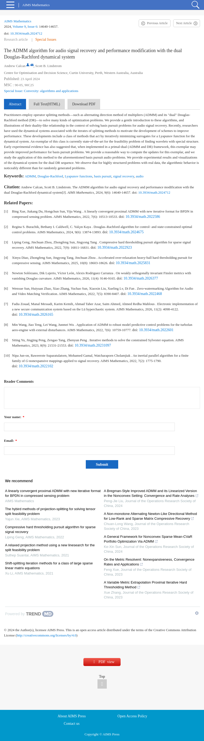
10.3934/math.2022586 (143, 217)
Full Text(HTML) (46, 104)
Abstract (15, 104)
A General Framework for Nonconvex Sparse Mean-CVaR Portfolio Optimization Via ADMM (148, 539)
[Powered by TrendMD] (29, 614)
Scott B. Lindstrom (48, 66)
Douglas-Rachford (50, 176)
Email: (10, 441)
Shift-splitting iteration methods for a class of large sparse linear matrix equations (49, 565)
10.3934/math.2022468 (145, 294)
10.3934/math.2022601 (156, 330)
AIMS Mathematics (17, 21)
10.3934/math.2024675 (126, 232)
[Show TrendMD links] (197, 613)
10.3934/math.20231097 (93, 345)
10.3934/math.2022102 (36, 366)
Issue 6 (32, 26)
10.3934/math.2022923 (114, 247)
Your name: (14, 417)
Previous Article (157, 23)
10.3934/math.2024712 (26, 33)
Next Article (184, 23)
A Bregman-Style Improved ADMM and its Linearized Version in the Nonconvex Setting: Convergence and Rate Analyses (151, 493)
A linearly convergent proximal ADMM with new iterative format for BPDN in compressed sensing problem (53, 493)
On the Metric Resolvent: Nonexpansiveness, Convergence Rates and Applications (149, 561)
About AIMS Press (72, 716)
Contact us (72, 724)
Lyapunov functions (78, 176)
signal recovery (123, 176)
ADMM (30, 176)
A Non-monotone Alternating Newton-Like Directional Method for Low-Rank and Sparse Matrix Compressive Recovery (150, 516)
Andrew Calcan (15, 66)
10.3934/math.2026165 (36, 315)
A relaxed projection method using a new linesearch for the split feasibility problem (50, 547)
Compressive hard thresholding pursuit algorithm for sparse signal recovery (50, 529)
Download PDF (84, 104)
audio (139, 176)
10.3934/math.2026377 (141, 278)
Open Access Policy (132, 716)
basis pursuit (102, 176)
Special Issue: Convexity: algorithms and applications (41, 91)
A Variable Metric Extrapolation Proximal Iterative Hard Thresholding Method (145, 584)
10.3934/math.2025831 (133, 263)
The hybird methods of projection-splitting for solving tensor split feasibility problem (50, 511)
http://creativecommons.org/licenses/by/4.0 (46, 635)
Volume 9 (19, 26)
